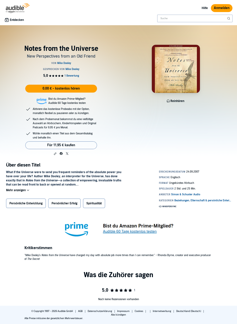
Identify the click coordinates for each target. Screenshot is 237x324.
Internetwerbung (162, 311)
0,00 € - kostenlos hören (61, 89)
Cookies (139, 311)
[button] (55, 153)
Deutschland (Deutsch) (189, 311)
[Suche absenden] (229, 18)
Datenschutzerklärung (100, 311)
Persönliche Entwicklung (26, 203)
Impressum (123, 311)
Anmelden (221, 8)
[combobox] (194, 18)
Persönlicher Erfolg (64, 203)
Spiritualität (94, 203)
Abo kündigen (118, 314)
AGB (80, 311)
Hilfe (205, 8)
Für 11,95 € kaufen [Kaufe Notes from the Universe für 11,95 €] (61, 145)
